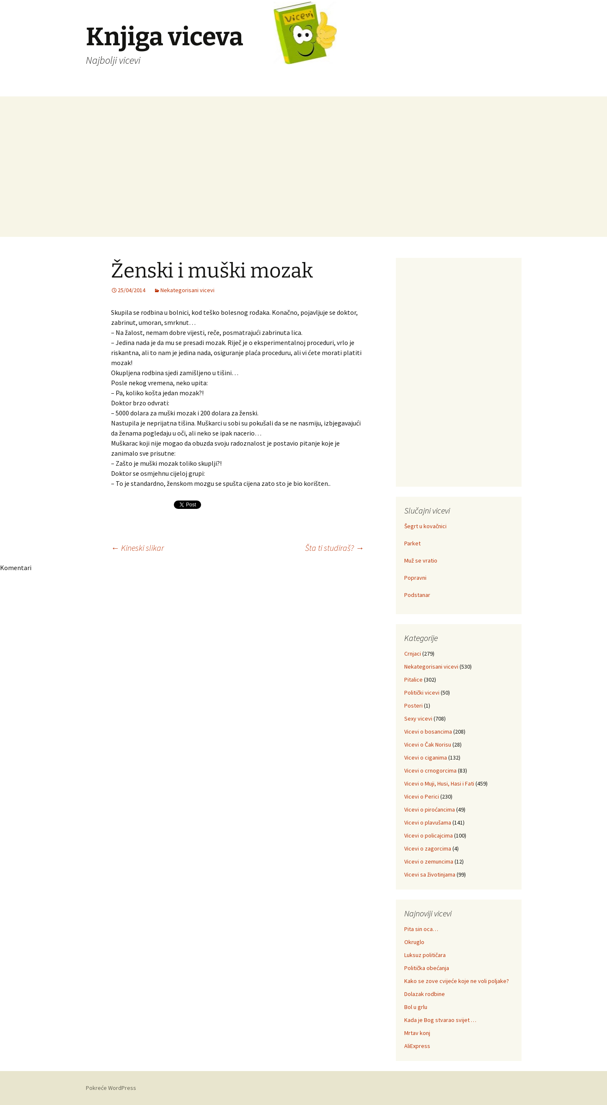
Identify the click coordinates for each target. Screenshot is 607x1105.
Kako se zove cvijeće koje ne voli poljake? (456, 981)
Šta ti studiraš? (334, 547)
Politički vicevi (421, 692)
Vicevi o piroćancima (429, 809)
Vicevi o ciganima (425, 757)
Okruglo (414, 942)
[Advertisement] (303, 178)
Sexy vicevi (418, 718)
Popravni (415, 577)
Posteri (413, 705)
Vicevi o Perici (421, 796)
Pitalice (413, 679)
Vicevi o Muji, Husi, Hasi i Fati (439, 783)
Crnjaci (412, 653)
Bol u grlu (415, 1007)
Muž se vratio (420, 560)
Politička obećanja (426, 968)
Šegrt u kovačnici (425, 526)
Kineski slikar (137, 547)
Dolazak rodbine (424, 994)
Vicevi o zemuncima (428, 861)
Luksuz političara (425, 955)
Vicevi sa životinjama (429, 874)
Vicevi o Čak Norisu (427, 744)
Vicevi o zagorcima (427, 848)
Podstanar (417, 595)
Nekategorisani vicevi (187, 290)
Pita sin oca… (421, 929)
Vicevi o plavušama (427, 822)
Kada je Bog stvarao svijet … (440, 1020)
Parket (412, 543)
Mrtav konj (417, 1033)
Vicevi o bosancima (428, 731)
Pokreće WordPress (111, 1088)
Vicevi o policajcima (428, 835)
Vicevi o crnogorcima (430, 770)
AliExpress (417, 1046)
